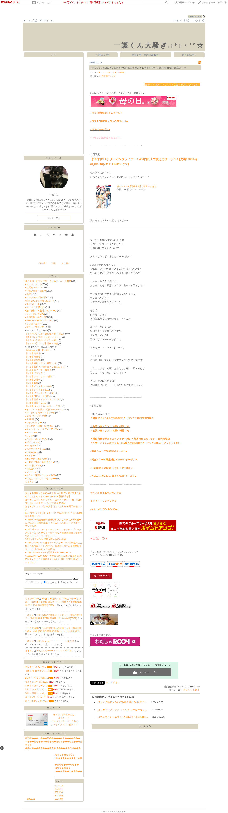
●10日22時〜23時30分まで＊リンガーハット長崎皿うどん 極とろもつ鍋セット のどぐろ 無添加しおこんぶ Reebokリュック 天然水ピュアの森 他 (53, 546)
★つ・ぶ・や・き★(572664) (111, 72)
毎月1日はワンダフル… (36, 701)
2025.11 (59, 789)
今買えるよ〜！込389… (36, 681)
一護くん (29, 615)
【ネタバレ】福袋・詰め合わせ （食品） (45, 333)
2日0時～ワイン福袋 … (36, 678)
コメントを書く (191, 690)
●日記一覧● (98, 538)
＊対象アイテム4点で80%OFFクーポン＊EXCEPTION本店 (122, 418)
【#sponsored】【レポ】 (37, 350)
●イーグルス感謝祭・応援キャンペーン (44, 409)
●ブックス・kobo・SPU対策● (40, 426)
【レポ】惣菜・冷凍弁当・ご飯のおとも (45, 366)
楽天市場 (222, 2)
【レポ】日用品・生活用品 (38, 396)
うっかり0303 (32, 598)
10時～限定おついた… (36, 693)
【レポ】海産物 (32, 356)
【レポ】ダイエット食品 (37, 389)
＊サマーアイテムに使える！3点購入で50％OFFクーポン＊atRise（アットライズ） (135, 443)
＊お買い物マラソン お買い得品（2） (110, 430)
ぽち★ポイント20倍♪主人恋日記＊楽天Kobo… (123, 716)
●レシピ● (29, 436)
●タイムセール (32, 304)
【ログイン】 (198, 20)
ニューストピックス (54, 733)
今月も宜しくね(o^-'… (36, 697)
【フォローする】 (180, 20)
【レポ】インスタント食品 (38, 386)
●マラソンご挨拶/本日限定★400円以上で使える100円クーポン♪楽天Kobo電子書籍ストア (138, 67)
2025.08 (59, 799)
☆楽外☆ (29, 482)
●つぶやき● (31, 452)
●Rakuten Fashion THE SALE (39, 320)
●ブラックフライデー (35, 327)
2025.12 (59, 785)
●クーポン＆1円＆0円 (35, 297)
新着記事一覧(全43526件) (145, 54)
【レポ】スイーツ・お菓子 (38, 370)
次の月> (65, 263)
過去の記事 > (189, 54)
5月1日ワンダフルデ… (36, 689)
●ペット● (29, 455)
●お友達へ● (31, 468)
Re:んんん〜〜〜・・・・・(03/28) (54, 650)
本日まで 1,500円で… (35, 667)
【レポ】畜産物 (32, 353)
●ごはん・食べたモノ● (36, 439)
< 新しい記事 (102, 54)
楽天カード (54, 708)
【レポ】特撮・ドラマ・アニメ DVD (43, 399)
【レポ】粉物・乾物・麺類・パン (41, 363)
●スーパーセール (33, 284)
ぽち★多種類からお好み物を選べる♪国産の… (122, 702)
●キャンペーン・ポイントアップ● (42, 429)
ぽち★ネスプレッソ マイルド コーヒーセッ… (122, 709)
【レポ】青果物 (32, 360)
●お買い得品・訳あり (35, 291)
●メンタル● (31, 445)
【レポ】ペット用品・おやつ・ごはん (43, 406)
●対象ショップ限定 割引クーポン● (108, 451)
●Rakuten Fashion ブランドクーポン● (111, 468)
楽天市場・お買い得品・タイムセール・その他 (48, 281)
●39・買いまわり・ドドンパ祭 (40, 412)
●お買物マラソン (33, 287)
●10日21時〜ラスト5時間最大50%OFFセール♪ (48, 552)
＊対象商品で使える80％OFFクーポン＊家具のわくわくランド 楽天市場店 (130, 438)
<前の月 (42, 263)
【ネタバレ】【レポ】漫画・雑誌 (41, 343)
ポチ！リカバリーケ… (36, 685)
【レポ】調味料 (32, 379)
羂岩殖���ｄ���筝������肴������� (52, 738)
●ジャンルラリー (33, 422)
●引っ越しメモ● (33, 465)
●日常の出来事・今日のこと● (39, 462)
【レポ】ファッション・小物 (39, 393)
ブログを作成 (208, 2)
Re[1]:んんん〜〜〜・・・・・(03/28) (55, 641)
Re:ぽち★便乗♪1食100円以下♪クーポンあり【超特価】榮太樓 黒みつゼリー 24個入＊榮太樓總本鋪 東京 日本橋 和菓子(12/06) (53, 602)
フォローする (53, 218)
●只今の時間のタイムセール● (106, 112)
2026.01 (31, 799)
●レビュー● (31, 472)
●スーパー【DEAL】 (35, 307)
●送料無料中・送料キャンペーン (41, 310)
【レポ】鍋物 (31, 383)
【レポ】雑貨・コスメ (36, 403)
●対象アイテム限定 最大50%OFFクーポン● (113, 459)
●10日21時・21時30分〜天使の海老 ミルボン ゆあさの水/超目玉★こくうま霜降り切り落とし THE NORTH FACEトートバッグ (53, 559)
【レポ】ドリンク (34, 373)
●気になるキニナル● (35, 449)
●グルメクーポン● (100, 129)
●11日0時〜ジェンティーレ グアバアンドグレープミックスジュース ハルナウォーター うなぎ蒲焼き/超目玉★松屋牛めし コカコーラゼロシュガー (53, 532)
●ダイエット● (32, 442)
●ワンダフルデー (33, 323)
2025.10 (59, 792)
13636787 (194, 16)
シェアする (112, 682)
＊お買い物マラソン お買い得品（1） (110, 426)
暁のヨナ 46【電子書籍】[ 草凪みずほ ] (136, 186)
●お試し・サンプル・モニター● (40, 478)
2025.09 (59, 795)
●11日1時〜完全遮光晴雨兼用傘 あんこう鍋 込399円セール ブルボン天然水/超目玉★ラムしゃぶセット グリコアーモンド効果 (53, 522)
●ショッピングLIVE (34, 314)
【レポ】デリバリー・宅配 (38, 376)
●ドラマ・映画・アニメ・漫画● (40, 475)
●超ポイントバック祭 (35, 416)
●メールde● (31, 432)
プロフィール (46, 20)
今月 (54, 263)
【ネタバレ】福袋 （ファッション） (43, 337)
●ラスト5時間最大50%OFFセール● (109, 121)
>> (184, 2)
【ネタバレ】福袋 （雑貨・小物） (42, 340)
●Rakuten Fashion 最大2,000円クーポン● (113, 476)
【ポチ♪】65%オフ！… (36, 671)
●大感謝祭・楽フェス (35, 317)
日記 (34, 20)
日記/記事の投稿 (54, 488)
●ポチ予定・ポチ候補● (36, 459)
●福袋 (28, 294)
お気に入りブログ (54, 662)
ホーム (26, 20)
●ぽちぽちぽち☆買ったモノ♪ (39, 300)
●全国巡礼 (30, 419)
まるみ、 (29, 650)
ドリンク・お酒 (44, 2)
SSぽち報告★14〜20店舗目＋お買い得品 (45, 539)
